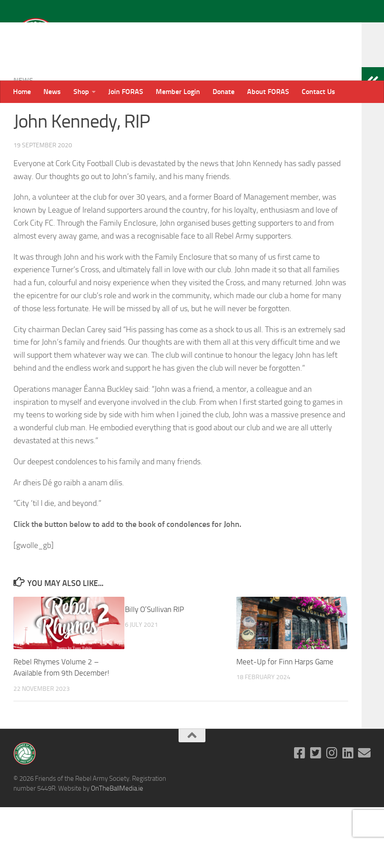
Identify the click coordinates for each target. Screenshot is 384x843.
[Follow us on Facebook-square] (300, 789)
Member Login (178, 91)
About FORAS (268, 91)
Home (22, 91)
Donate (224, 91)
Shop (81, 91)
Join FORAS (125, 91)
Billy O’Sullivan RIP (154, 645)
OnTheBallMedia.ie (117, 824)
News (52, 91)
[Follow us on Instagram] (332, 789)
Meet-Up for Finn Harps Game (284, 697)
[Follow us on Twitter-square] (316, 789)
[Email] (364, 789)
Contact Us (318, 91)
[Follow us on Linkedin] (348, 789)
